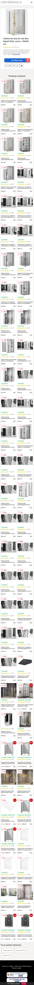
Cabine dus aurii (8, 950)
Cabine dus (6, 955)
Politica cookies (16, 968)
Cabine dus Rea (20, 950)
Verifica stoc (20, 60)
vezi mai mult (16, 54)
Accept (24, 983)
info (14, 104)
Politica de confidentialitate (22, 966)
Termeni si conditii (7, 966)
